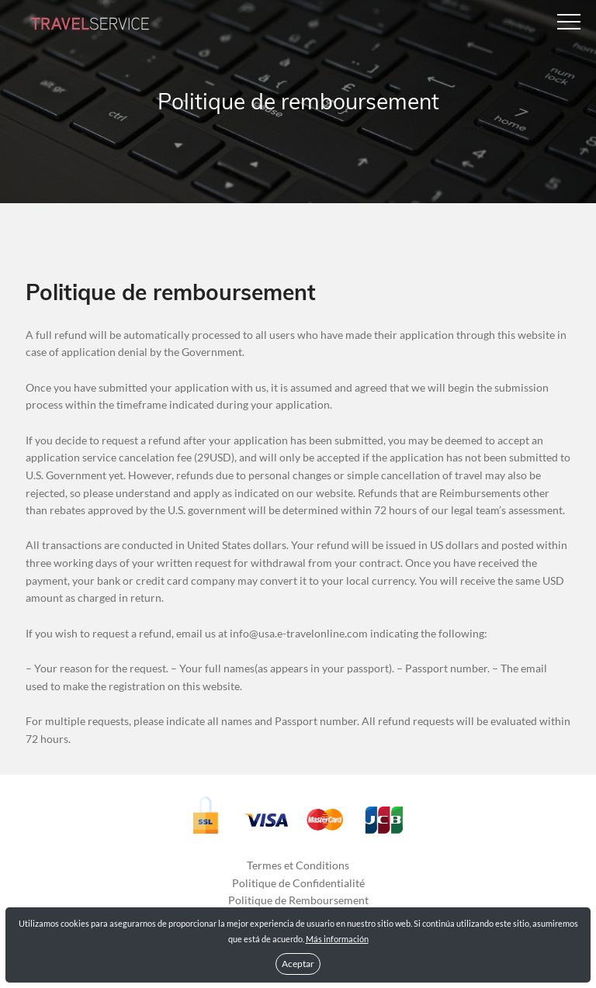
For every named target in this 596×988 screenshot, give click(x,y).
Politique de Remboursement (298, 900)
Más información (337, 939)
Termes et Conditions (298, 865)
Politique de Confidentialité (298, 883)
